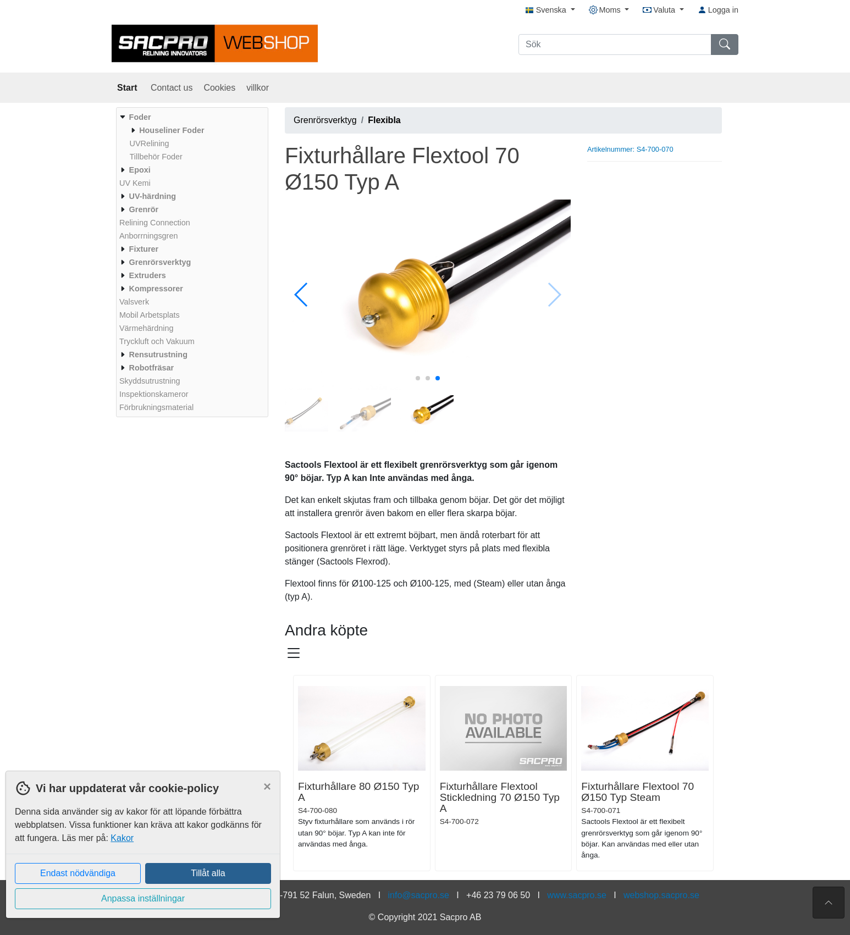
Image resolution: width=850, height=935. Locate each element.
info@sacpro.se (418, 895)
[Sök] (614, 44)
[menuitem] (190, 136)
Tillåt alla (208, 873)
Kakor (122, 838)
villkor (257, 87)
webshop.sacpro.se (661, 895)
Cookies (219, 87)
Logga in (718, 9)
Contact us (171, 87)
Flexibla (384, 120)
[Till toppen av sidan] (829, 903)
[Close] (267, 786)
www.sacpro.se (576, 895)
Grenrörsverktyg (325, 120)
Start (128, 87)
